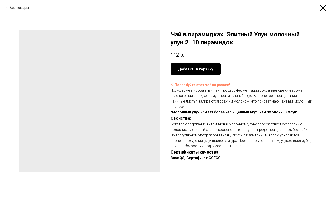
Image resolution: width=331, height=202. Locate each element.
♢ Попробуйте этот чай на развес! (200, 85)
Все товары (19, 8)
